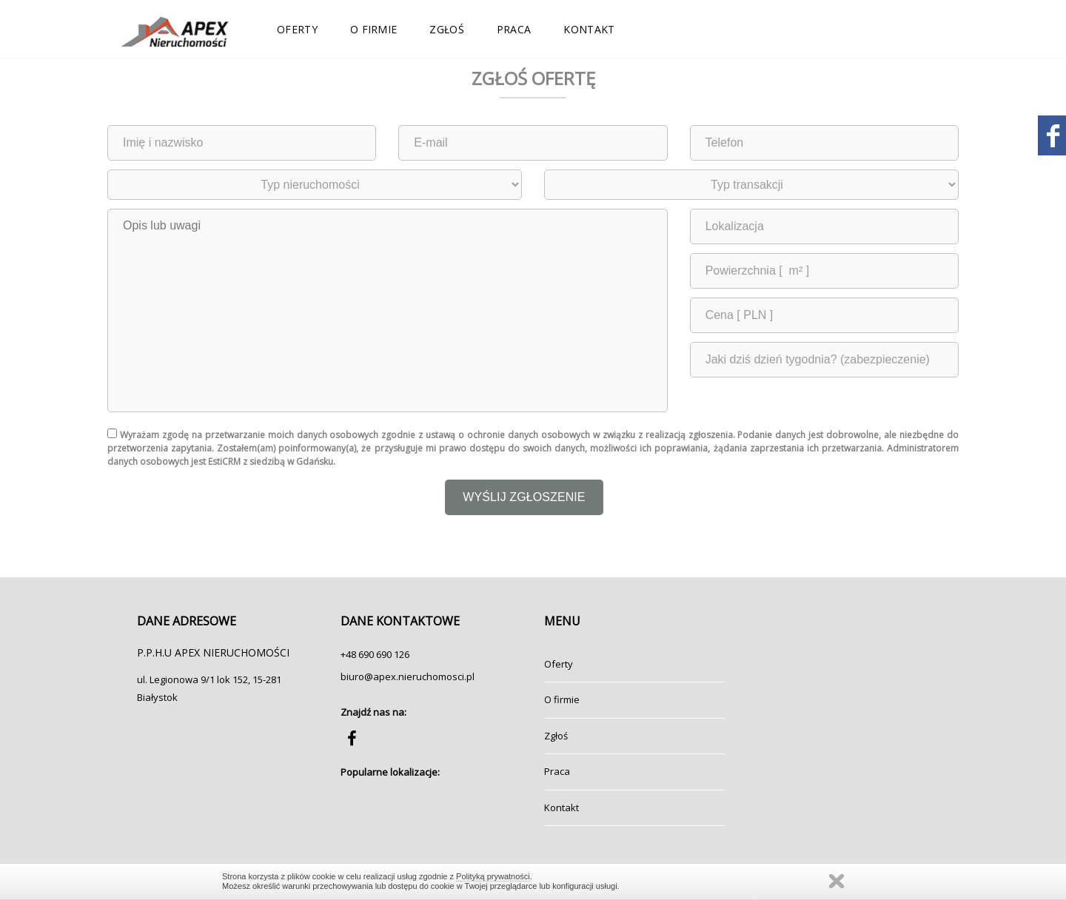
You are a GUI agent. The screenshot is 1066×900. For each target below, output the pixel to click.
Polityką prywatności (493, 876)
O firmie (373, 29)
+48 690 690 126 (375, 654)
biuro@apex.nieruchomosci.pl (408, 676)
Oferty (297, 29)
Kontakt (588, 29)
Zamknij (836, 881)
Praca (514, 29)
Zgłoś (446, 29)
